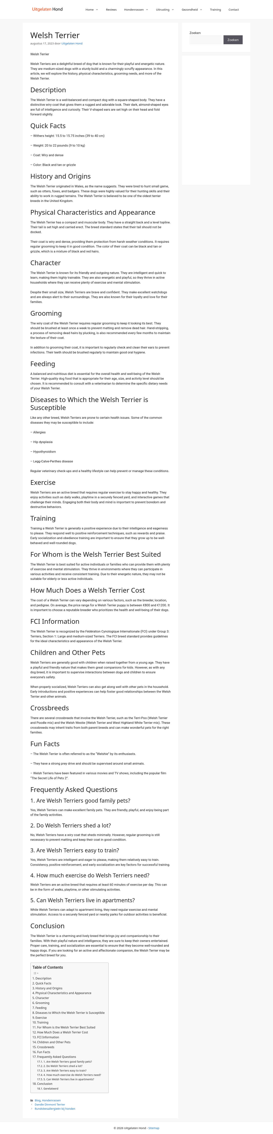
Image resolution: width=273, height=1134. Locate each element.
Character (42, 998)
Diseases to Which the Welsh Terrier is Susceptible (70, 1013)
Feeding (40, 1008)
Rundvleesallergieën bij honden (55, 1108)
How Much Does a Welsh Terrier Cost (62, 1032)
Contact (234, 9)
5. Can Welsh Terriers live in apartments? (68, 1079)
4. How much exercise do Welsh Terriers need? (72, 1075)
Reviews (111, 9)
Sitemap (153, 1128)
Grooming (42, 1003)
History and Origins (48, 988)
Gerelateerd (50, 1088)
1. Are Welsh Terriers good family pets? (67, 1061)
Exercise (41, 1018)
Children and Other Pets (54, 1042)
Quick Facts (43, 983)
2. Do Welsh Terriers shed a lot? (62, 1066)
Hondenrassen (138, 9)
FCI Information (48, 1037)
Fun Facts (43, 1052)
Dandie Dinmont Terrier (50, 1104)
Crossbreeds (45, 1047)
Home (94, 9)
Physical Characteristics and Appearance (63, 993)
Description (43, 978)
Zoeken (195, 33)
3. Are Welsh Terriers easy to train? (64, 1070)
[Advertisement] (216, 120)
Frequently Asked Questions (56, 1057)
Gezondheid (194, 9)
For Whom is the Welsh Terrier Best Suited (66, 1027)
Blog (38, 1100)
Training (215, 9)
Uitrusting (167, 9)
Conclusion (45, 1084)
